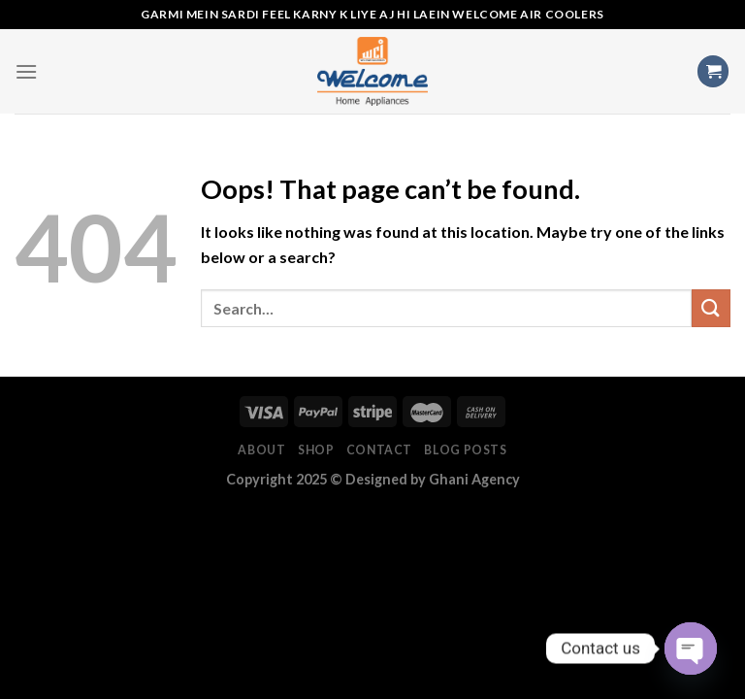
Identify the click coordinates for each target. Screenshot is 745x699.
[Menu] (26, 71)
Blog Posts (465, 450)
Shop (316, 450)
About (261, 450)
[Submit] (711, 308)
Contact (379, 450)
